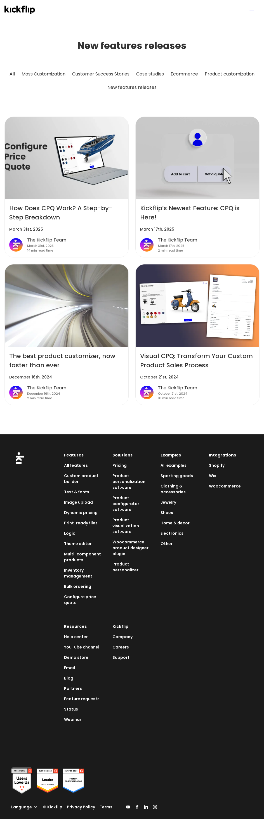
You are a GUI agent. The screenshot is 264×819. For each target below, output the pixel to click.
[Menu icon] (251, 9)
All (12, 74)
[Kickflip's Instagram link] (155, 807)
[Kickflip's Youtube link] (128, 807)
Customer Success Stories (100, 74)
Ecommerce (184, 74)
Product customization (229, 74)
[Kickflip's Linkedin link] (146, 807)
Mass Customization (43, 74)
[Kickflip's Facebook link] (137, 807)
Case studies (150, 74)
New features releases (132, 87)
